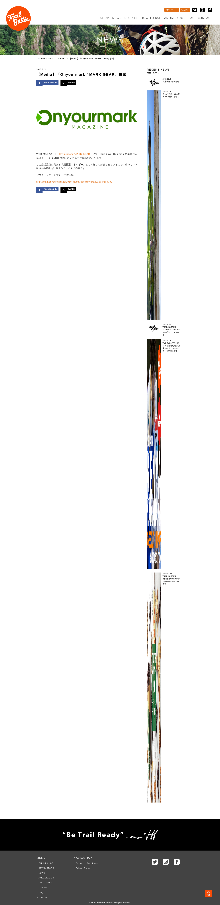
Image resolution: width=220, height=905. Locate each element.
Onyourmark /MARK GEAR (74, 154)
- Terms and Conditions (86, 863)
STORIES (131, 18)
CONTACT (205, 18)
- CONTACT (42, 897)
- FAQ (39, 892)
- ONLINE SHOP (44, 863)
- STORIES (42, 887)
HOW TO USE (151, 18)
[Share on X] (68, 82)
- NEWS (40, 873)
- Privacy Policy (82, 868)
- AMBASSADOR (45, 878)
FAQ (192, 18)
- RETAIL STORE (45, 868)
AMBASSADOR (175, 18)
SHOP (104, 18)
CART (185, 10)
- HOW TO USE (44, 883)
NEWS (116, 18)
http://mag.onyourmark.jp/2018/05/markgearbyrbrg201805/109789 (74, 181)
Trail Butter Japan (44, 58)
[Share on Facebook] (47, 82)
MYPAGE (171, 10)
